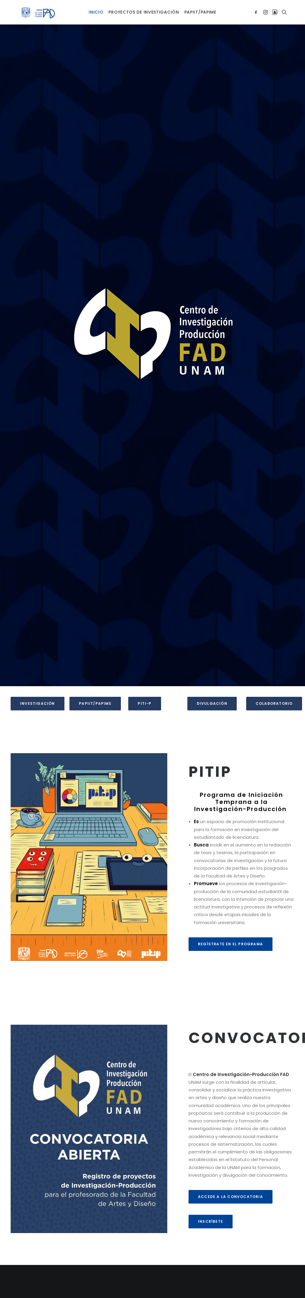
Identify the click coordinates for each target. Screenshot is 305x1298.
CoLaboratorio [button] (274, 692)
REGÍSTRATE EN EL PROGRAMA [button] (230, 933)
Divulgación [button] (212, 692)
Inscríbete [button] (210, 1210)
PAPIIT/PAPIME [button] (95, 692)
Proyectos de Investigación (143, 7)
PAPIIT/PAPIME (200, 7)
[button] (257, 7)
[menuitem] (96, 7)
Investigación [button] (37, 692)
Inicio (96, 7)
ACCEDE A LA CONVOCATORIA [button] (230, 1186)
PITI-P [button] (144, 692)
